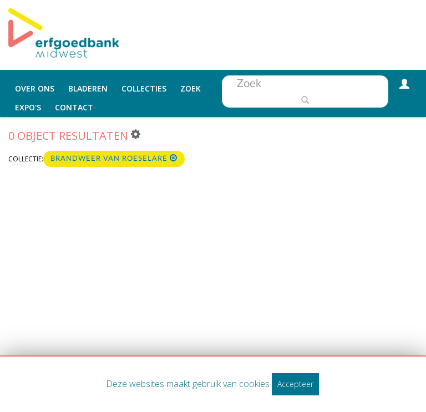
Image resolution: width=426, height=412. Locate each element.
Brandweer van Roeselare (114, 158)
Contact (74, 107)
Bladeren (88, 88)
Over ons (34, 88)
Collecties (143, 88)
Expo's (28, 107)
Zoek (190, 88)
